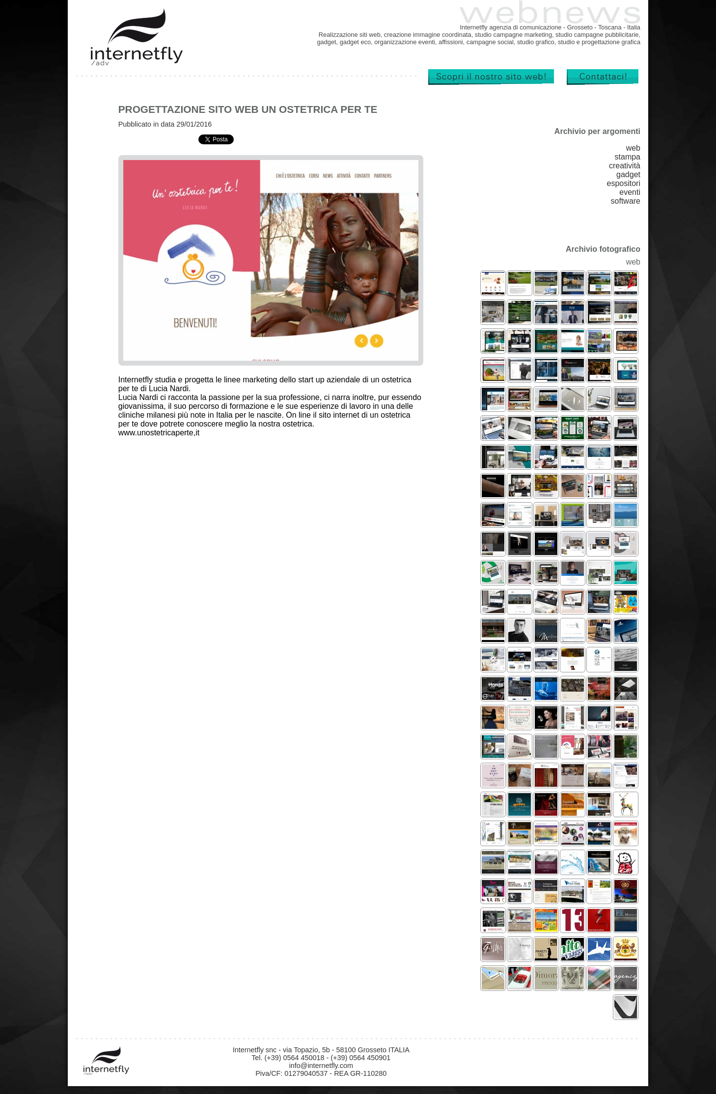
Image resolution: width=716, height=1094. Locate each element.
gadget (628, 174)
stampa (627, 157)
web (633, 148)
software (625, 201)
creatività (624, 165)
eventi (629, 192)
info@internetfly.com (321, 1065)
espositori (623, 183)
